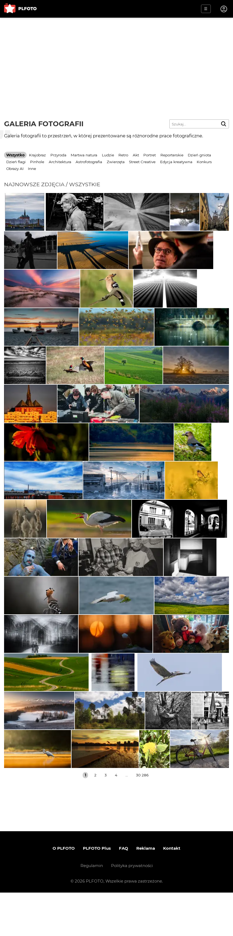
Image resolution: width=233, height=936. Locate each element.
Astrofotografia (89, 162)
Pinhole (37, 162)
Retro (123, 155)
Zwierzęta (116, 162)
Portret (149, 155)
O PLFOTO (64, 891)
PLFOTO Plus (97, 891)
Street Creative (142, 162)
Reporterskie (171, 155)
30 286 (142, 818)
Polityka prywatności (132, 909)
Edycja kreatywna (176, 162)
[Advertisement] (116, 58)
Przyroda (58, 155)
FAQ (123, 891)
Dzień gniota (199, 155)
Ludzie (108, 155)
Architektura (60, 162)
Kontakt (171, 891)
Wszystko (15, 155)
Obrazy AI (15, 168)
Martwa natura (84, 155)
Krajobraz (37, 155)
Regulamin (91, 909)
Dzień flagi (16, 162)
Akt (136, 155)
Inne (32, 168)
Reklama (145, 891)
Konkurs (204, 162)
